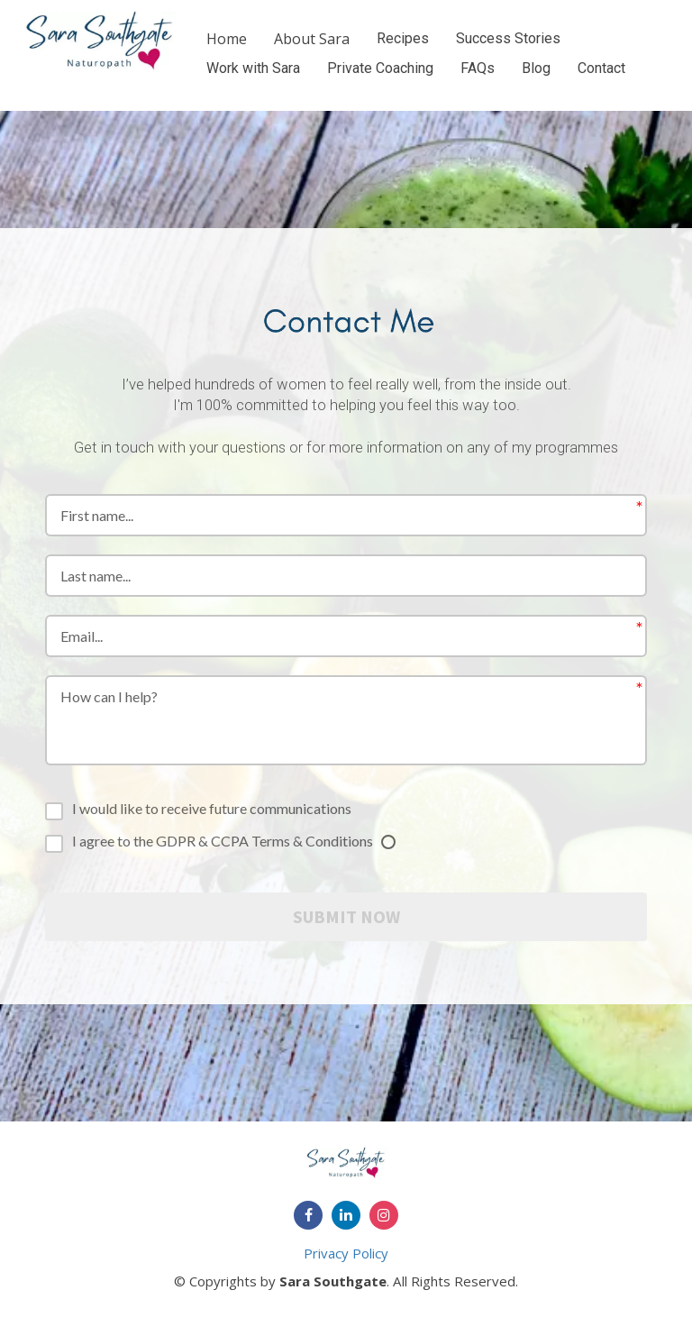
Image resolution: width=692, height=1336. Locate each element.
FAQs (477, 68)
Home (226, 39)
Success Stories (508, 38)
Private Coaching (380, 68)
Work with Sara (253, 68)
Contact (601, 68)
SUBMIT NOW (346, 916)
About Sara (312, 39)
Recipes (403, 38)
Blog (536, 68)
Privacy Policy (346, 1253)
